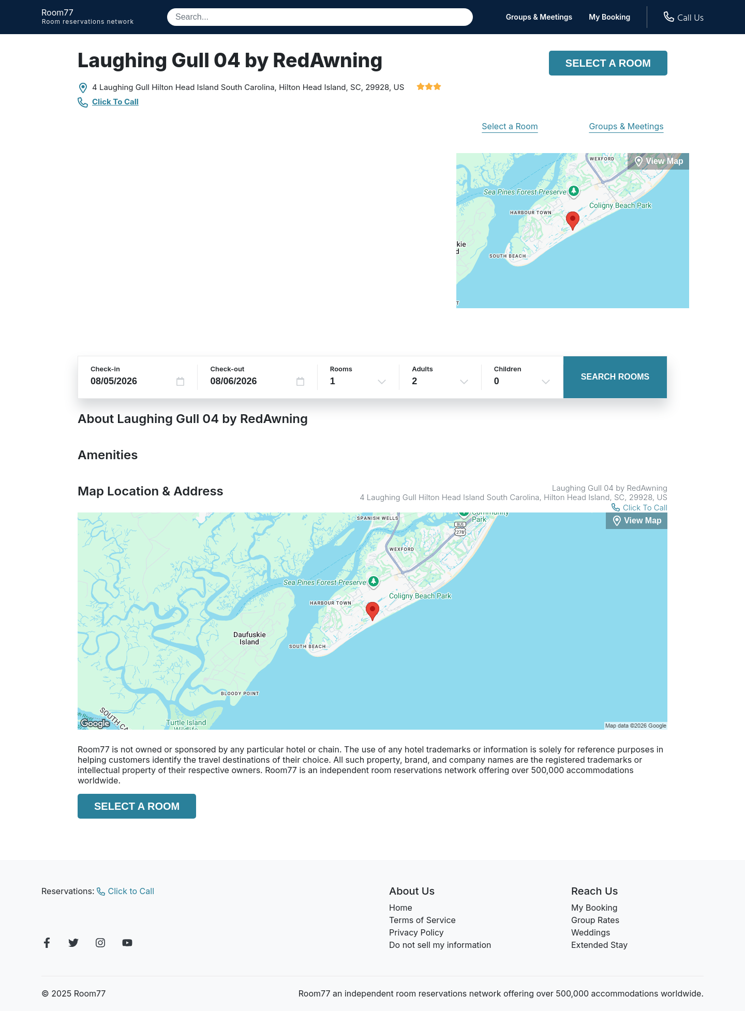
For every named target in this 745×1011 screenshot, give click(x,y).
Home (400, 907)
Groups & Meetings (539, 17)
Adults (422, 369)
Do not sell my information (440, 945)
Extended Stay (599, 945)
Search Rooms (615, 376)
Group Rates (595, 920)
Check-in (105, 369)
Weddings (590, 932)
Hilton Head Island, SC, (321, 87)
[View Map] (636, 521)
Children (508, 369)
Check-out (227, 369)
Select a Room (608, 63)
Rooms (341, 369)
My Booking (609, 17)
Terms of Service (422, 920)
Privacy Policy (416, 932)
